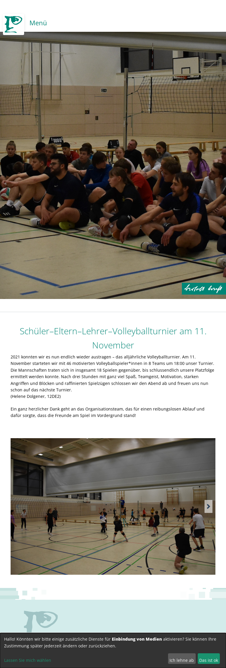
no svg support (41, 627)
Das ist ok (208, 660)
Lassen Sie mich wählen (27, 660)
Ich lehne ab (182, 660)
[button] (208, 506)
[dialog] (113, 650)
